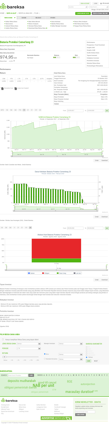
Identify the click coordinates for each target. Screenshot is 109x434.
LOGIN (95, 3)
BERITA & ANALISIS (25, 13)
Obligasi (21, 409)
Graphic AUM (91, 50)
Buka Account (41, 409)
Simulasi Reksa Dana (35, 26)
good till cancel (47, 382)
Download (105, 160)
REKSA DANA (8, 18)
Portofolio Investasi (93, 60)
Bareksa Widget (59, 413)
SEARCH (4, 375)
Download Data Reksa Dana (37, 28)
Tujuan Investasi (92, 55)
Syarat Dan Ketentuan (7, 411)
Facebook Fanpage (60, 407)
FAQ (2, 413)
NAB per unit (43, 385)
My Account (104, 3)
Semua (90, 357)
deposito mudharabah (22, 380)
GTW (54, 390)
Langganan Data (42, 407)
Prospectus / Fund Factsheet (96, 45)
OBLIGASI (38, 18)
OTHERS (52, 18)
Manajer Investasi (49, 343)
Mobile (56, 405)
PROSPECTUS (7, 88)
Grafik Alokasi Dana (93, 53)
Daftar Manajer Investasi (58, 26)
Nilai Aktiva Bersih (34, 21)
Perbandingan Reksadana (95, 66)
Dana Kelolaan (55, 21)
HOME (2, 13)
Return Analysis (33, 24)
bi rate (95, 391)
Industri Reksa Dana (12, 26)
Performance (91, 42)
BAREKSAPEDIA (6, 371)
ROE (69, 381)
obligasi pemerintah (39, 392)
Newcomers (9, 24)
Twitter (56, 409)
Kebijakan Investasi (93, 58)
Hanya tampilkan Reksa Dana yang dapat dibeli (22, 340)
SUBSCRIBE (80, 414)
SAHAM (24, 18)
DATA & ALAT (11, 13)
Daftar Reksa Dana (11, 21)
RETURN (5, 353)
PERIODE (5, 348)
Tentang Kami (5, 405)
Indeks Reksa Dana (11, 28)
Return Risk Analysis (80, 21)
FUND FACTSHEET (21, 88)
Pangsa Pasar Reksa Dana (82, 26)
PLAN (36, 13)
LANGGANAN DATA (83, 13)
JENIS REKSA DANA (9, 344)
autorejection (88, 384)
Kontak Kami (5, 407)
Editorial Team (5, 409)
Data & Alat (3, 37)
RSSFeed (57, 411)
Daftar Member (41, 405)
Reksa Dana (13, 37)
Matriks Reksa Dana (57, 24)
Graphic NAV (91, 47)
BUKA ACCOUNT (85, 3)
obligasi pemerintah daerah (20, 387)
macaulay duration (79, 392)
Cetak (96, 160)
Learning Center (24, 411)
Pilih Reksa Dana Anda (81, 24)
